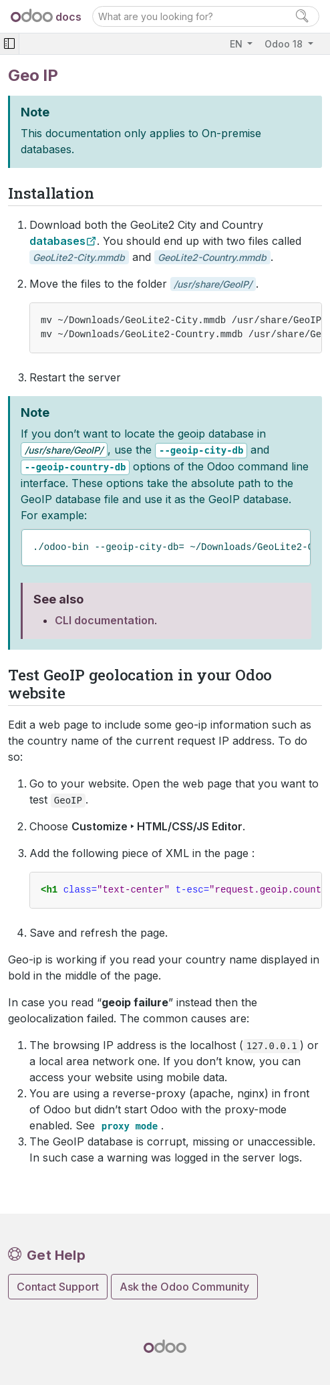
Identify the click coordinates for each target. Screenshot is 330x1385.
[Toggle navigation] (9, 43)
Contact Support (58, 1286)
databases (57, 241)
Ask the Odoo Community (184, 1286)
